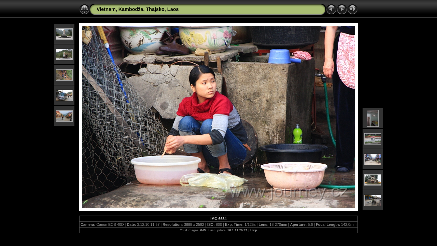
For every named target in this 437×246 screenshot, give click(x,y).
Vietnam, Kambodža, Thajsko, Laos (138, 9)
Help (253, 230)
